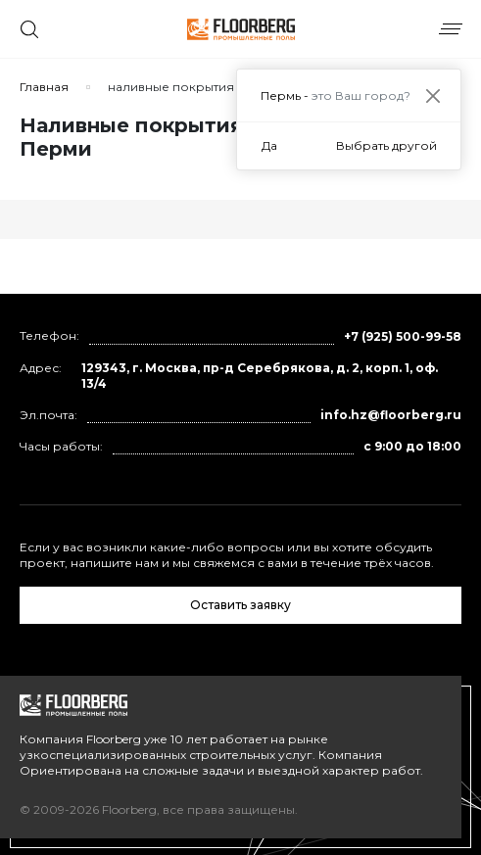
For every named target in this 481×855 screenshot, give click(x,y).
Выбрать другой (386, 145)
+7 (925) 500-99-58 (402, 336)
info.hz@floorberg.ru (390, 414)
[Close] (432, 95)
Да (269, 145)
